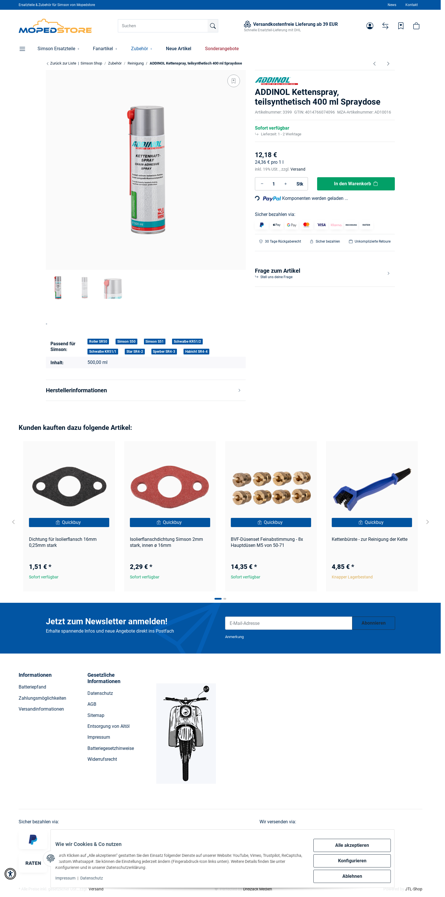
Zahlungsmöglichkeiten (42, 698)
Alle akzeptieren (347, 845)
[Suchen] (168, 26)
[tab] (218, 599)
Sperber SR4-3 (164, 352)
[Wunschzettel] (401, 26)
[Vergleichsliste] (385, 26)
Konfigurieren (347, 860)
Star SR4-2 (134, 352)
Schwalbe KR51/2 (187, 342)
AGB (91, 704)
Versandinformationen (41, 709)
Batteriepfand (32, 687)
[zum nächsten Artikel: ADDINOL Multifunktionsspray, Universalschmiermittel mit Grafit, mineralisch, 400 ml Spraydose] (388, 63)
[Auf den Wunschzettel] (233, 81)
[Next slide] (427, 521)
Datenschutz (96, 878)
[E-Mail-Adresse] (288, 623)
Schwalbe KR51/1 (102, 352)
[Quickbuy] (69, 522)
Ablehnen (348, 876)
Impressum (70, 878)
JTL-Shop (413, 889)
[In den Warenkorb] (356, 183)
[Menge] (274, 184)
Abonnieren (374, 623)
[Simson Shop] (55, 26)
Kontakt (411, 5)
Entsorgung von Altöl (108, 726)
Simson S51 (154, 342)
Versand (297, 169)
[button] (370, 26)
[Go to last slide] (13, 521)
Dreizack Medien (257, 889)
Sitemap (95, 715)
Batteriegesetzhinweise (110, 748)
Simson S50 (126, 342)
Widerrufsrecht (102, 759)
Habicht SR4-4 (196, 352)
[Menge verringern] (262, 184)
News (392, 5)
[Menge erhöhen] (285, 184)
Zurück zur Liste (61, 63)
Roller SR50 (98, 342)
